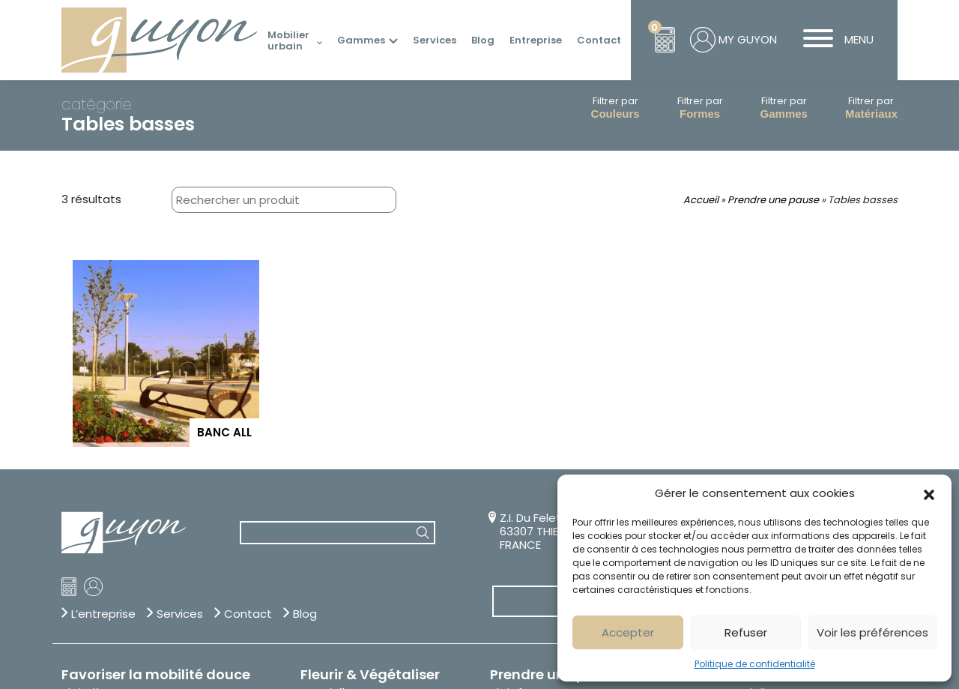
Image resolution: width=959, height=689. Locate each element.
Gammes (361, 40)
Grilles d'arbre (335, 524)
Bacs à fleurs (333, 483)
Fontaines (325, 510)
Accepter (628, 632)
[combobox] (254, 200)
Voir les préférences (872, 632)
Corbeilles (86, 611)
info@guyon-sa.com (683, 331)
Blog (482, 40)
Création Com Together (124, 662)
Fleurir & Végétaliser (370, 465)
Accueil (701, 200)
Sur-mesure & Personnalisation (693, 392)
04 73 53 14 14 (685, 309)
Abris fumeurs (526, 483)
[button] (929, 493)
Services (434, 40)
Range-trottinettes (111, 510)
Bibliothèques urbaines (549, 510)
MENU (833, 39)
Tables (507, 551)
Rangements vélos (110, 524)
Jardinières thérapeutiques (370, 537)
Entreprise (535, 40)
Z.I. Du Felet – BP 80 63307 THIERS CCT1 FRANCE (552, 322)
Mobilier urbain (288, 40)
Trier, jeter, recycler (127, 579)
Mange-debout (530, 537)
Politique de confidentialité (755, 664)
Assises (508, 497)
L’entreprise (103, 405)
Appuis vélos (93, 497)
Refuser (745, 632)
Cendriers (86, 598)
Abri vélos (86, 483)
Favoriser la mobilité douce (155, 465)
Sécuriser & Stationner (820, 465)
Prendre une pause (773, 200)
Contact (599, 40)
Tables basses (526, 564)
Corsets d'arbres (343, 497)
